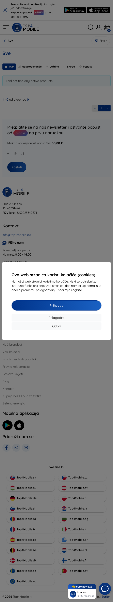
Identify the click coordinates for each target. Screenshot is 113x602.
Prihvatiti (57, 305)
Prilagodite (56, 318)
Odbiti (56, 326)
